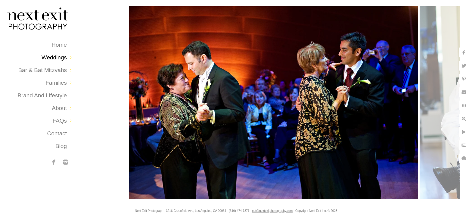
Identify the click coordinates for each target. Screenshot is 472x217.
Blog (61, 146)
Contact (57, 133)
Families (56, 83)
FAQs (59, 121)
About (59, 108)
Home (59, 45)
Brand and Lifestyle (42, 95)
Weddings (54, 57)
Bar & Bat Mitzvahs (42, 70)
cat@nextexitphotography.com (272, 210)
